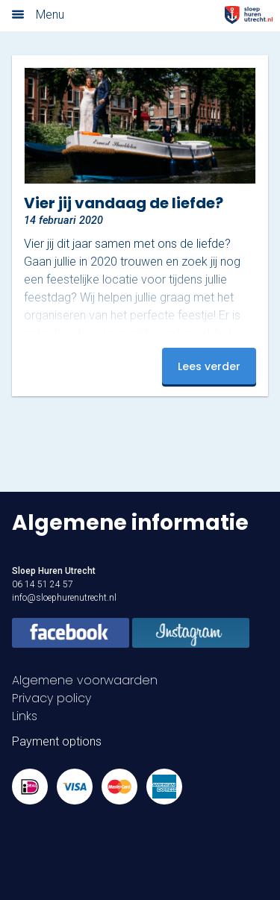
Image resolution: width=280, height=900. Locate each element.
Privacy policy (51, 698)
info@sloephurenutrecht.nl (64, 598)
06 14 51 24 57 (42, 584)
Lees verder (209, 366)
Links (24, 716)
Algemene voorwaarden (85, 680)
